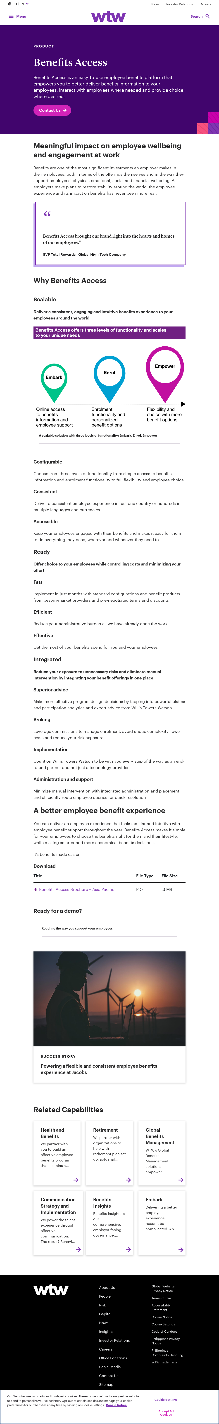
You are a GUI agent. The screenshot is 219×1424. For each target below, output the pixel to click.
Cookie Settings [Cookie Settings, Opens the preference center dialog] (166, 1399)
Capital (105, 1314)
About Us (107, 1287)
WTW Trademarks (165, 1362)
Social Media (110, 1367)
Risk (102, 1305)
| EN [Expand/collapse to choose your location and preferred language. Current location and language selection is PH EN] (19, 4)
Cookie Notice (162, 1317)
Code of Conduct (164, 1331)
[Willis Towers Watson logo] (51, 1289)
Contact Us (53, 110)
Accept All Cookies (166, 1413)
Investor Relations (179, 4)
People (105, 1296)
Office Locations (113, 1358)
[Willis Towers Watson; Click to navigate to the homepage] (108, 16)
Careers (205, 4)
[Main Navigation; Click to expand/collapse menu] (17, 16)
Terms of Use (161, 1298)
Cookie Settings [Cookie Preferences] (163, 1324)
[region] (109, 1407)
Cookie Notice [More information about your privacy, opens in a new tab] (116, 1405)
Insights (106, 1331)
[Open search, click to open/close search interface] (200, 16)
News (155, 4)
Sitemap (106, 1384)
